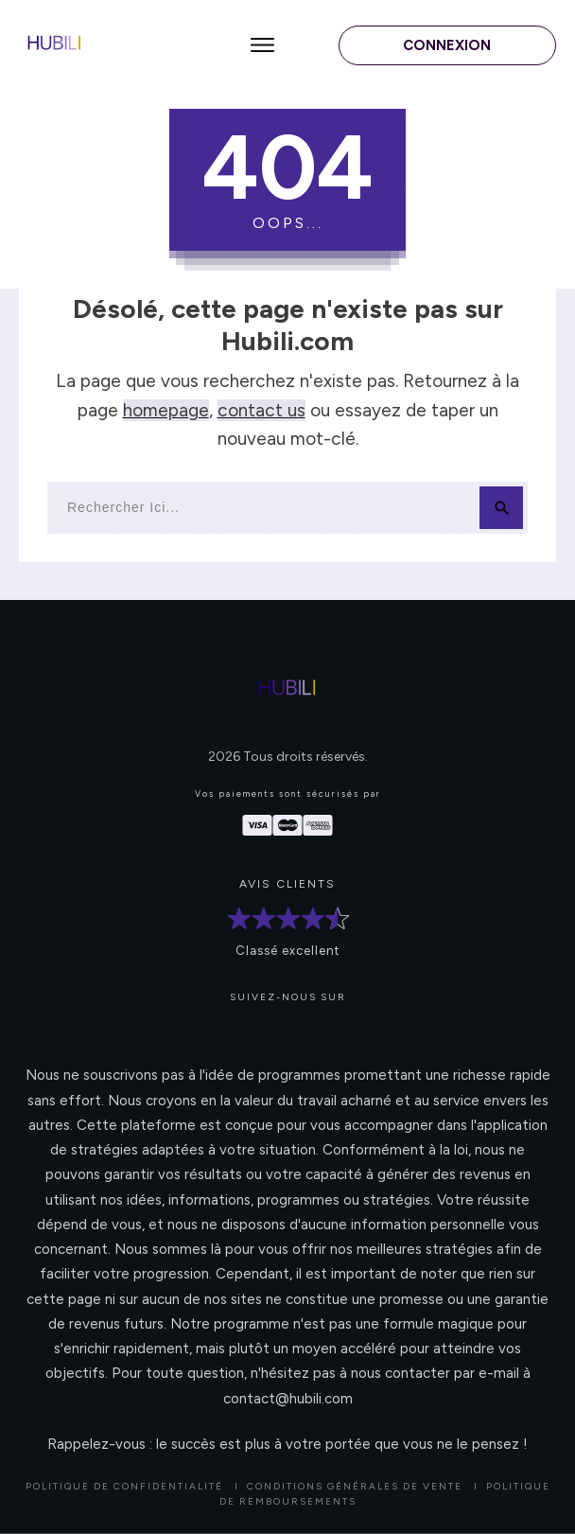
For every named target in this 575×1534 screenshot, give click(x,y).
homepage (166, 410)
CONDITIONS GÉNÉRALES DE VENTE (354, 1486)
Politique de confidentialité (124, 1486)
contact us (261, 410)
